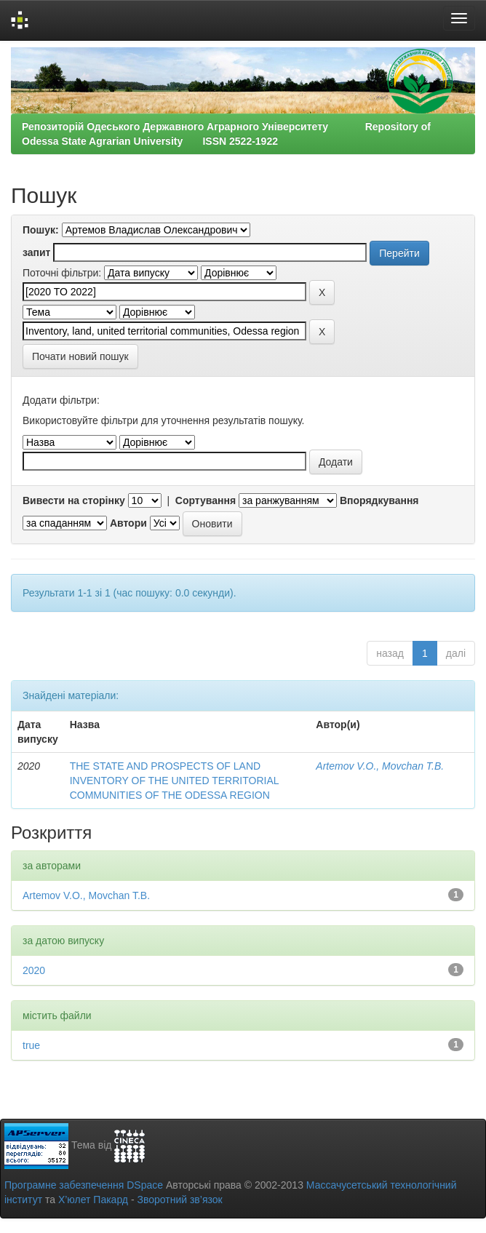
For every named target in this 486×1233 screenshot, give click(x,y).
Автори (128, 523)
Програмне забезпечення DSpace (83, 1185)
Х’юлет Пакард (93, 1199)
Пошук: (41, 230)
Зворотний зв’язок (179, 1199)
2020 (34, 970)
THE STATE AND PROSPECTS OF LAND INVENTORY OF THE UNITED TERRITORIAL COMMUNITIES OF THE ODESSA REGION (174, 780)
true (31, 1045)
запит (36, 252)
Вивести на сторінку (74, 500)
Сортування (205, 500)
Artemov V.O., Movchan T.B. (380, 766)
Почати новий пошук (80, 356)
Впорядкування (379, 500)
